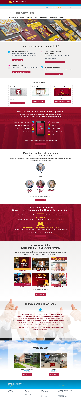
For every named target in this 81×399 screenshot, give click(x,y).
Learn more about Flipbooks (38, 101)
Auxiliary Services (61, 381)
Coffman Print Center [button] (41, 17)
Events (26, 392)
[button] (13, 327)
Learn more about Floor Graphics (17, 103)
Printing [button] (22, 17)
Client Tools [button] (54, 17)
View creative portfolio (40, 294)
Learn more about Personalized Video (62, 101)
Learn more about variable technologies (54, 74)
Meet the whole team (40, 199)
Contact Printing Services (12, 385)
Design (48, 7)
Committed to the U (40, 235)
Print (54, 7)
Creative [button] (30, 17)
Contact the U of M (11, 391)
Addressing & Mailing (61, 385)
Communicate (68, 7)
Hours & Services (27, 374)
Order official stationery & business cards (21, 72)
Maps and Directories (44, 391)
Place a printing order (17, 60)
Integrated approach (40, 144)
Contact (61, 17)
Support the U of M (44, 396)
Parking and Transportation (45, 392)
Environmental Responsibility (63, 384)
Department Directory (28, 394)
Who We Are (14, 17)
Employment (27, 391)
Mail (59, 7)
